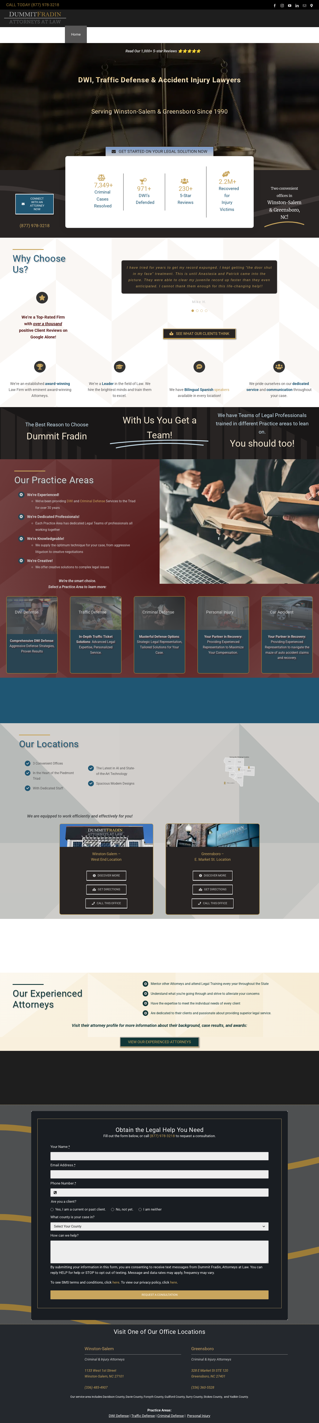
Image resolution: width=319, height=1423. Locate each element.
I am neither (152, 1209)
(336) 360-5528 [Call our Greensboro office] (202, 1387)
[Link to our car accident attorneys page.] (287, 613)
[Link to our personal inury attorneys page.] (223, 613)
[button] (311, 34)
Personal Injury (198, 1416)
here (115, 1282)
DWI (70, 501)
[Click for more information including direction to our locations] (239, 771)
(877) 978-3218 (45, 4)
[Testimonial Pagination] (192, 310)
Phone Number (63, 1183)
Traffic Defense (143, 1416)
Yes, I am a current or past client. (80, 1209)
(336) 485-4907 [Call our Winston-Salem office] (96, 1387)
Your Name (60, 1147)
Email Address (62, 1165)
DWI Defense (119, 1416)
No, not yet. (124, 1209)
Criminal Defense (92, 501)
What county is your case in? (72, 1217)
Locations (191, 1331)
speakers (221, 389)
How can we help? (64, 1235)
